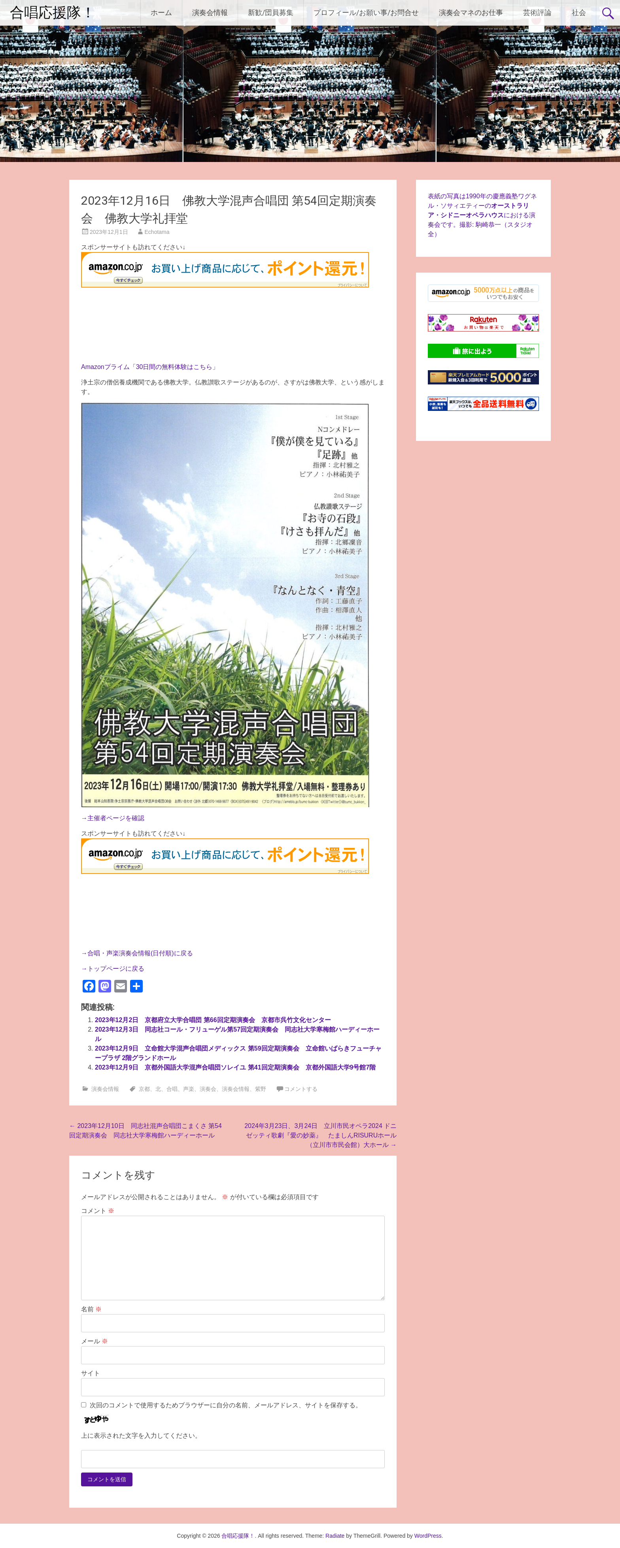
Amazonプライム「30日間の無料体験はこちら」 (150, 366)
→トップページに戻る (112, 968)
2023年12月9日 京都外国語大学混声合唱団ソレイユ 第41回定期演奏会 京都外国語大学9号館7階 (235, 1067)
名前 (91, 1309)
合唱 (172, 1089)
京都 (144, 1089)
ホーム (161, 12)
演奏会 (208, 1089)
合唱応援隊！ (52, 12)
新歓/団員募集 (270, 12)
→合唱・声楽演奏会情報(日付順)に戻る (137, 953)
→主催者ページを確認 (112, 818)
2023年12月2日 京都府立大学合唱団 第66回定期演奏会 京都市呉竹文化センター (213, 1020)
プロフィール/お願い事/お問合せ (366, 12)
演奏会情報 (210, 12)
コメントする (301, 1089)
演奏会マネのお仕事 (471, 12)
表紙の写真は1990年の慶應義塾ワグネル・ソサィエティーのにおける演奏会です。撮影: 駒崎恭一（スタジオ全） (482, 215)
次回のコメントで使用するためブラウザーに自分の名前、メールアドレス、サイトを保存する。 (226, 1405)
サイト (90, 1373)
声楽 (188, 1089)
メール (94, 1341)
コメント (97, 1210)
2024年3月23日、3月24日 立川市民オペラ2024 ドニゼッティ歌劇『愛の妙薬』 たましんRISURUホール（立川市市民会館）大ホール (320, 1135)
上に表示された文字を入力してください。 (141, 1435)
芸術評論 (537, 12)
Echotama (157, 232)
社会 (579, 12)
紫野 (260, 1089)
